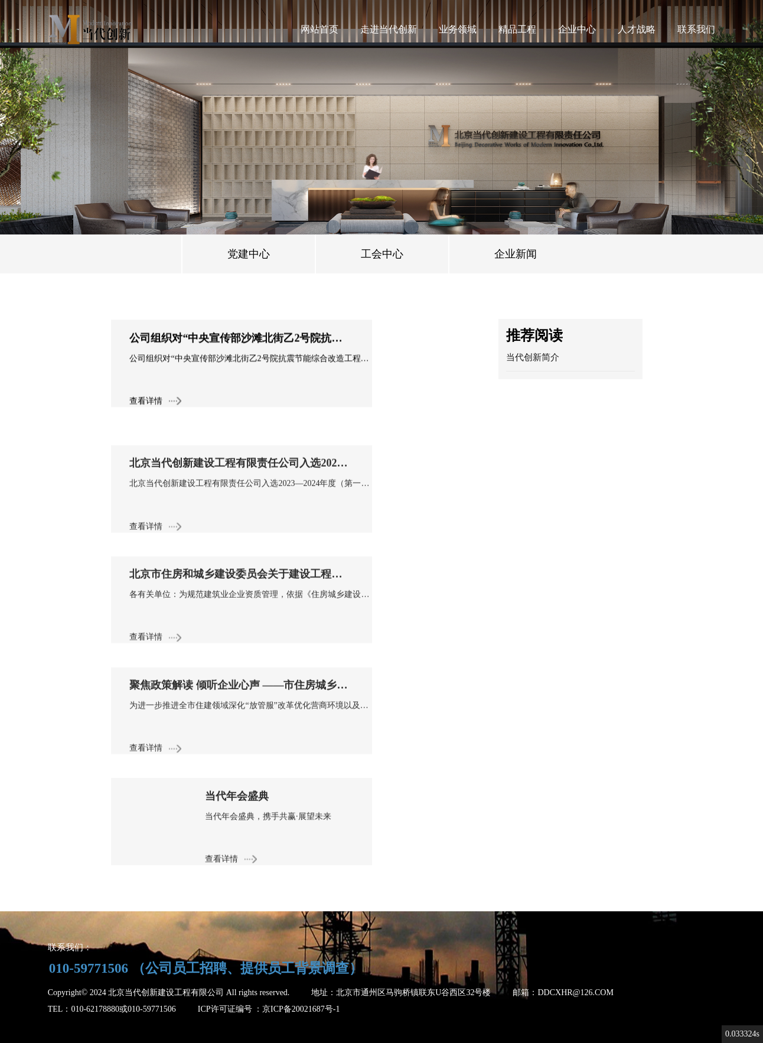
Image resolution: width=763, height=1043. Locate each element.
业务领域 (458, 29)
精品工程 (517, 29)
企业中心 (577, 29)
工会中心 (382, 254)
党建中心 (248, 254)
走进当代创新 (388, 29)
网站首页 (319, 29)
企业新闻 (515, 254)
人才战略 (637, 29)
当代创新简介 (532, 357)
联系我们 (696, 29)
